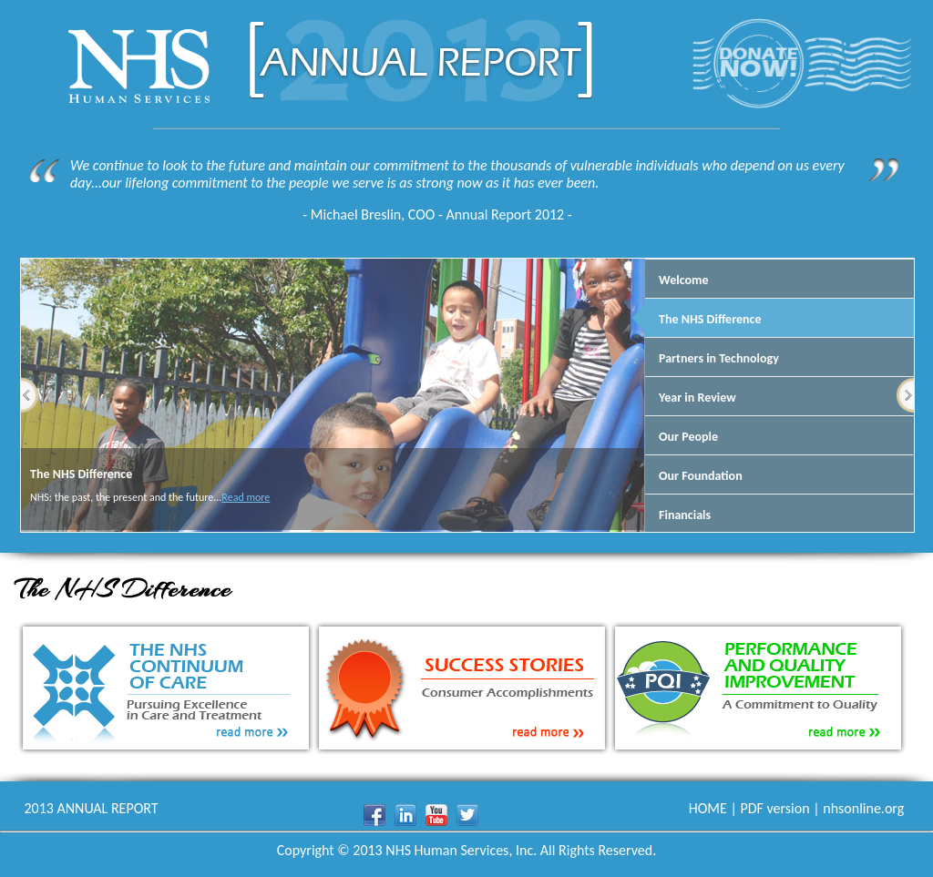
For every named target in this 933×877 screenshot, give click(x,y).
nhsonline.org (863, 808)
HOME (708, 808)
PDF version (774, 808)
